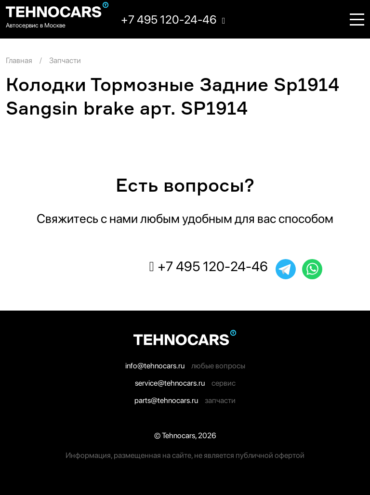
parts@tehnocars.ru (166, 400)
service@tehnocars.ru (170, 383)
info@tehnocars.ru (155, 365)
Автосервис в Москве (36, 25)
